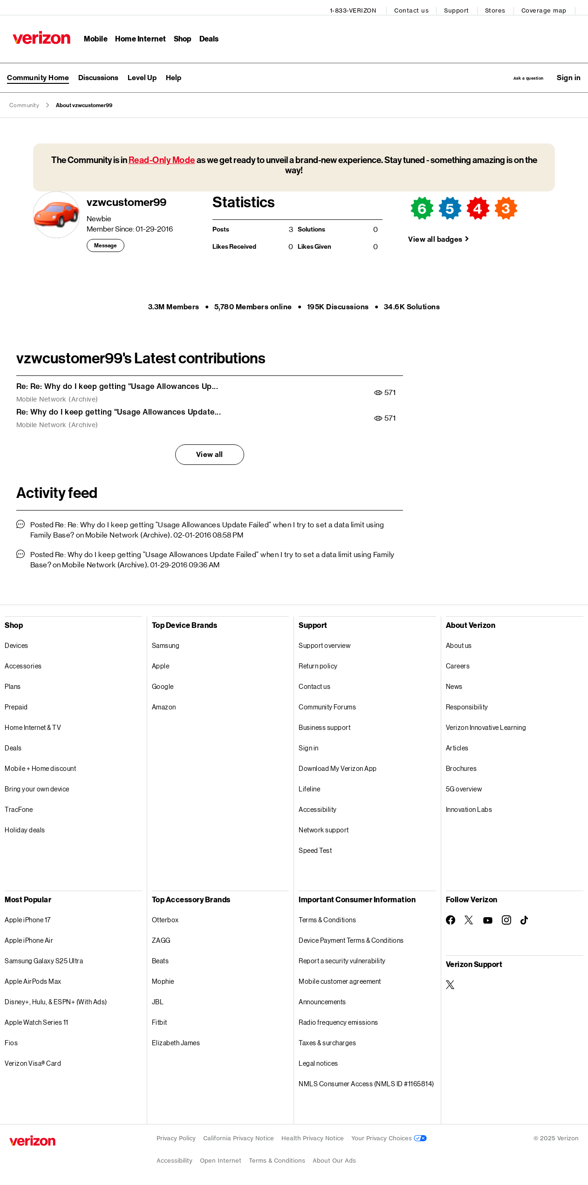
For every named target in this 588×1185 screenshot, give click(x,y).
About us (459, 643)
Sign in (309, 745)
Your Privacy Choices (389, 1135)
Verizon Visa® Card (33, 1060)
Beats (160, 958)
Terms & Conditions (327, 917)
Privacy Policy (176, 1135)
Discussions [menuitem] (98, 72)
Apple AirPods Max (33, 978)
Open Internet (220, 1157)
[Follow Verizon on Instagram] (506, 917)
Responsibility (467, 704)
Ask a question (509, 72)
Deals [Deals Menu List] (205, 35)
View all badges (435, 236)
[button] (569, 73)
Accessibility (318, 806)
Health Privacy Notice (312, 1135)
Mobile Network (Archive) (57, 396)
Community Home (38, 72)
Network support (324, 827)
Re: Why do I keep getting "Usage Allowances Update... (118, 409)
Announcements (322, 999)
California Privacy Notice (238, 1135)
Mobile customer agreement (340, 978)
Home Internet (137, 35)
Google (163, 684)
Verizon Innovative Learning (486, 725)
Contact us (415, 7)
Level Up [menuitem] (142, 72)
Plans (13, 684)
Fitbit (159, 1019)
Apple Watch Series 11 (36, 1019)
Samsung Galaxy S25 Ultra (44, 958)
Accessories (23, 663)
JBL (158, 999)
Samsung (166, 643)
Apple (161, 663)
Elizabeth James (176, 1040)
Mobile (92, 35)
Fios (11, 1040)
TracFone (19, 806)
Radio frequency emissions (338, 1019)
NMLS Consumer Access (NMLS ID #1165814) (366, 1081)
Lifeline (309, 786)
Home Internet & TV (33, 725)
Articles (457, 745)
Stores (498, 7)
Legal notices (318, 1060)
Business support (324, 725)
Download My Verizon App (338, 766)
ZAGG (161, 937)
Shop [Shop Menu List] (179, 35)
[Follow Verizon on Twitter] (469, 917)
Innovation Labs (469, 806)
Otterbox (165, 917)
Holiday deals (25, 827)
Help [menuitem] (173, 72)
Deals (13, 745)
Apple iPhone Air (29, 937)
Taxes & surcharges (327, 1040)
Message (105, 242)
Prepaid (16, 704)
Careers (458, 663)
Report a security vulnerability (342, 958)
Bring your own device (37, 786)
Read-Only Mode (162, 157)
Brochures (461, 766)
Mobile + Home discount (40, 766)
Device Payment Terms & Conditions (351, 937)
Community (24, 102)
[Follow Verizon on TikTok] (525, 917)
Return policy (318, 663)
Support (460, 7)
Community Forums (327, 704)
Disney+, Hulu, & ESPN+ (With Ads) (56, 999)
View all (209, 451)
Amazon (164, 704)
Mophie (163, 978)
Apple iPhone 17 (28, 917)
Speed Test (315, 847)
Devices (16, 643)
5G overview (464, 786)
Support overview (324, 643)
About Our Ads (334, 1157)
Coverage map (547, 7)
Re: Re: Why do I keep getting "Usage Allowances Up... (117, 383)
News (454, 684)
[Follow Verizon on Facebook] (450, 917)
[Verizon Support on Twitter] (450, 982)
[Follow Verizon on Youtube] (487, 917)
